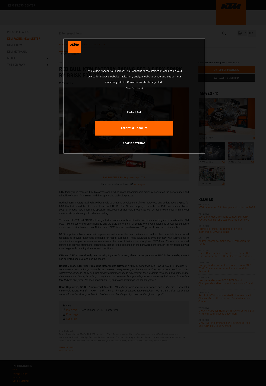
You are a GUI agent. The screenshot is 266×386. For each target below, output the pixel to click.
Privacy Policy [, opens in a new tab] (131, 88)
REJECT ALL (134, 112)
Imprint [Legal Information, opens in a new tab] (140, 88)
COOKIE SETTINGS (134, 143)
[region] (134, 96)
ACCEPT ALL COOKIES (134, 128)
